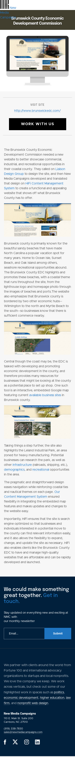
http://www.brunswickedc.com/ (37, 110)
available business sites (45, 395)
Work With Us (37, 124)
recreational (40, 469)
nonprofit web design (32, 703)
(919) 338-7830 (13, 728)
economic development (21, 697)
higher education (52, 697)
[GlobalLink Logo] (8, 12)
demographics (14, 469)
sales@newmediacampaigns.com (23, 732)
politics (59, 692)
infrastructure (22, 464)
